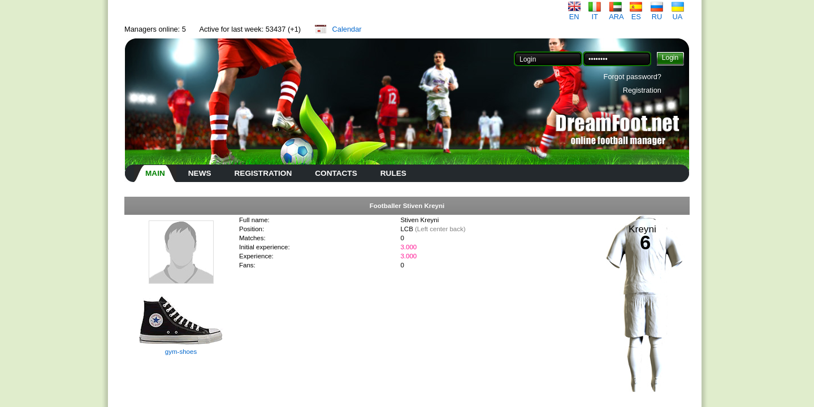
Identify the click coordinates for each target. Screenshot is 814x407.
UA (678, 13)
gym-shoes (181, 351)
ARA (616, 13)
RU (657, 13)
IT (594, 13)
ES (636, 13)
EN (574, 13)
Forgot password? (632, 76)
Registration (642, 90)
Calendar (347, 29)
